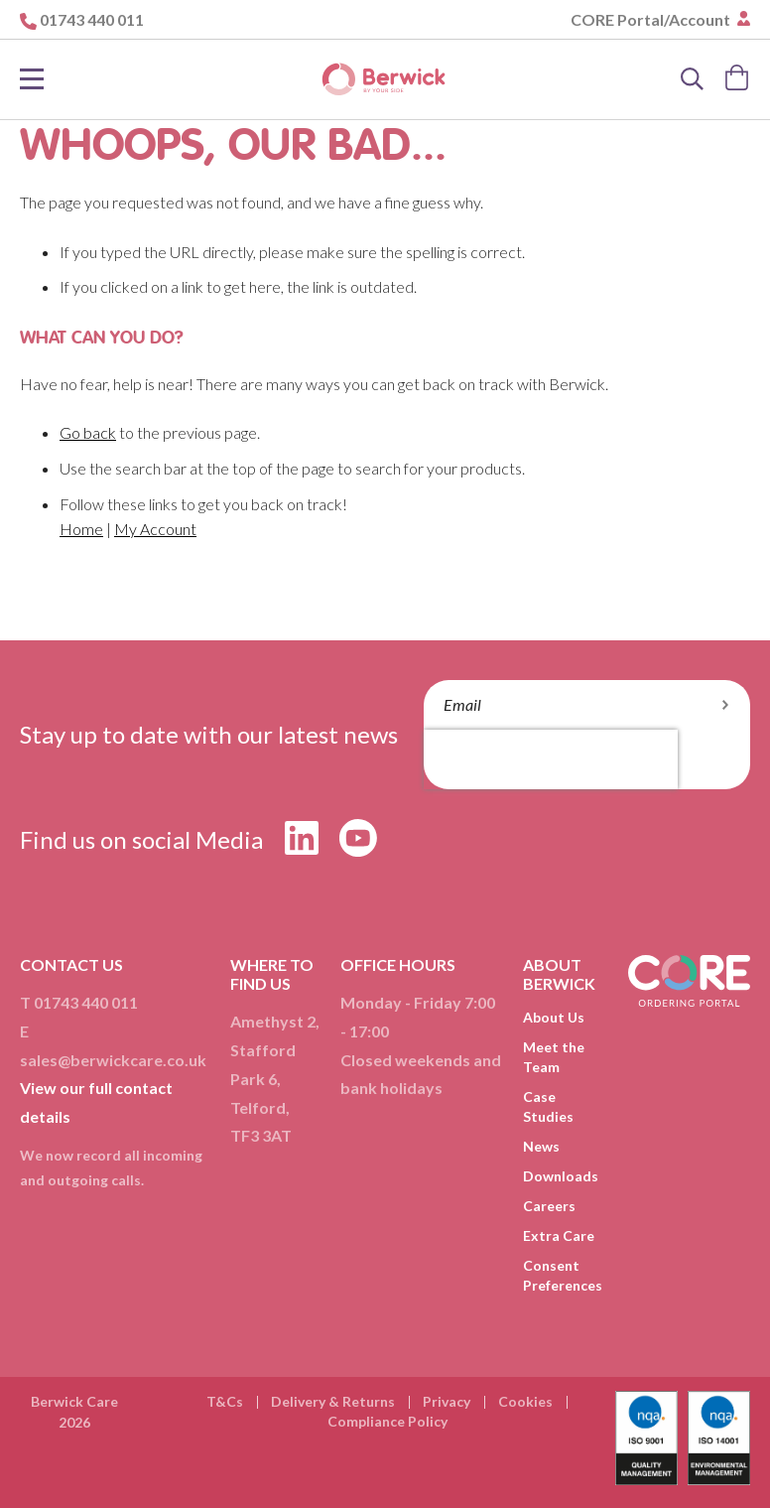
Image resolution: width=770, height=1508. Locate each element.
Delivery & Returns (333, 1401)
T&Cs (224, 1401)
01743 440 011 (92, 19)
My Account (155, 528)
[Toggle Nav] (32, 79)
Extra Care (558, 1235)
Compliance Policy (387, 1421)
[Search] (692, 79)
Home (81, 528)
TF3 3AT (261, 1135)
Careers (549, 1205)
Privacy (446, 1401)
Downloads (560, 1175)
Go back (88, 432)
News (541, 1146)
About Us (553, 1017)
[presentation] (551, 759)
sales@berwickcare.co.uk (113, 1059)
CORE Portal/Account (652, 19)
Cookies (525, 1401)
